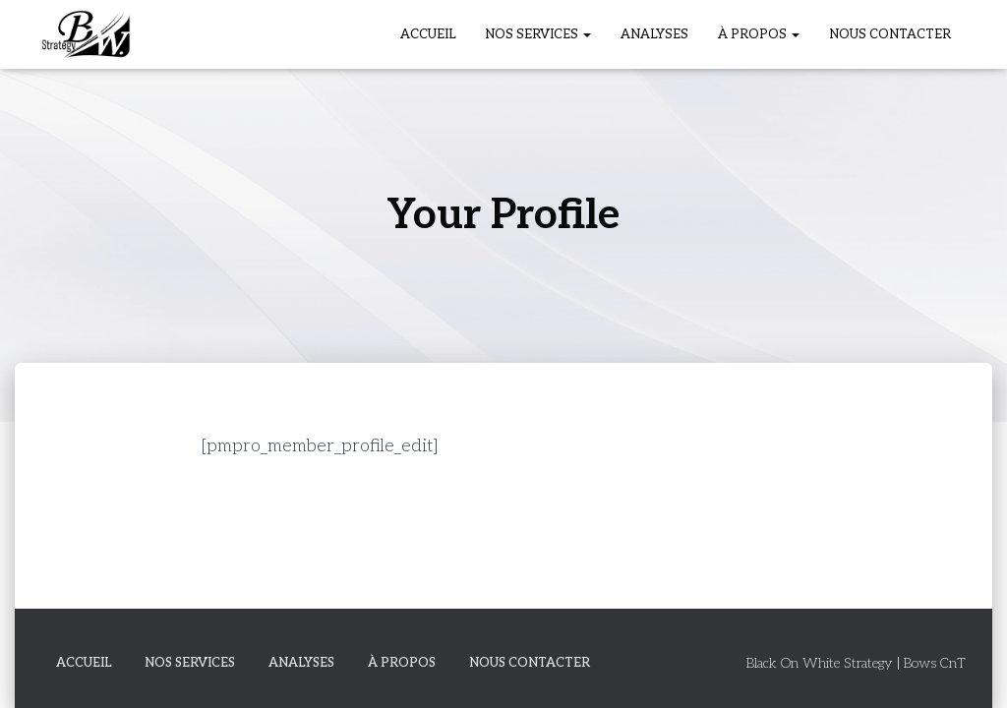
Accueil (427, 34)
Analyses (654, 34)
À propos (759, 34)
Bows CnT (935, 663)
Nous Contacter (890, 34)
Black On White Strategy (819, 663)
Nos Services (538, 34)
